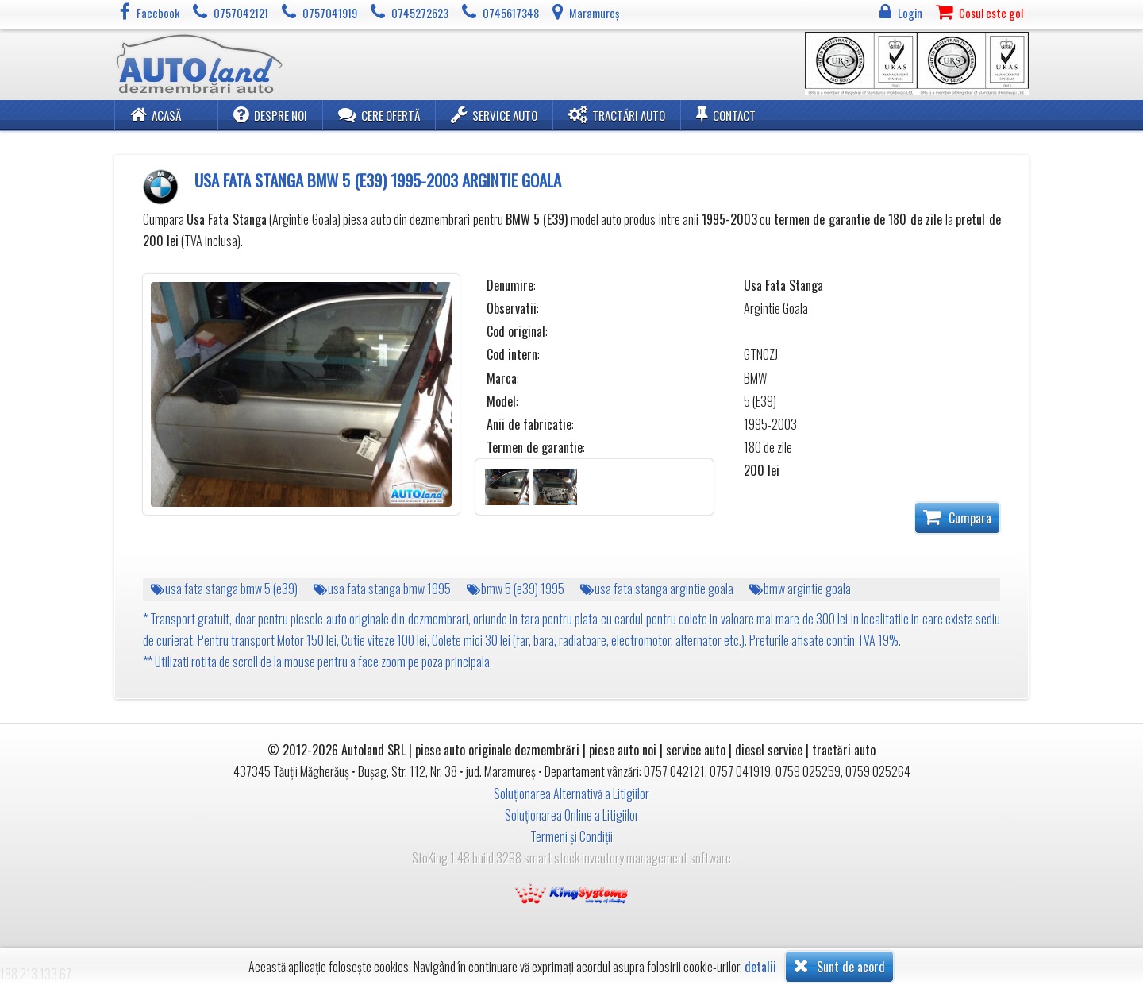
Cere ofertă (379, 114)
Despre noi (270, 114)
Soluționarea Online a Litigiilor (572, 815)
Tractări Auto (616, 114)
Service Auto (494, 114)
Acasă (155, 114)
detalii (760, 967)
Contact (726, 114)
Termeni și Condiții (571, 836)
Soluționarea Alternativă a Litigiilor (571, 793)
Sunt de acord (839, 966)
